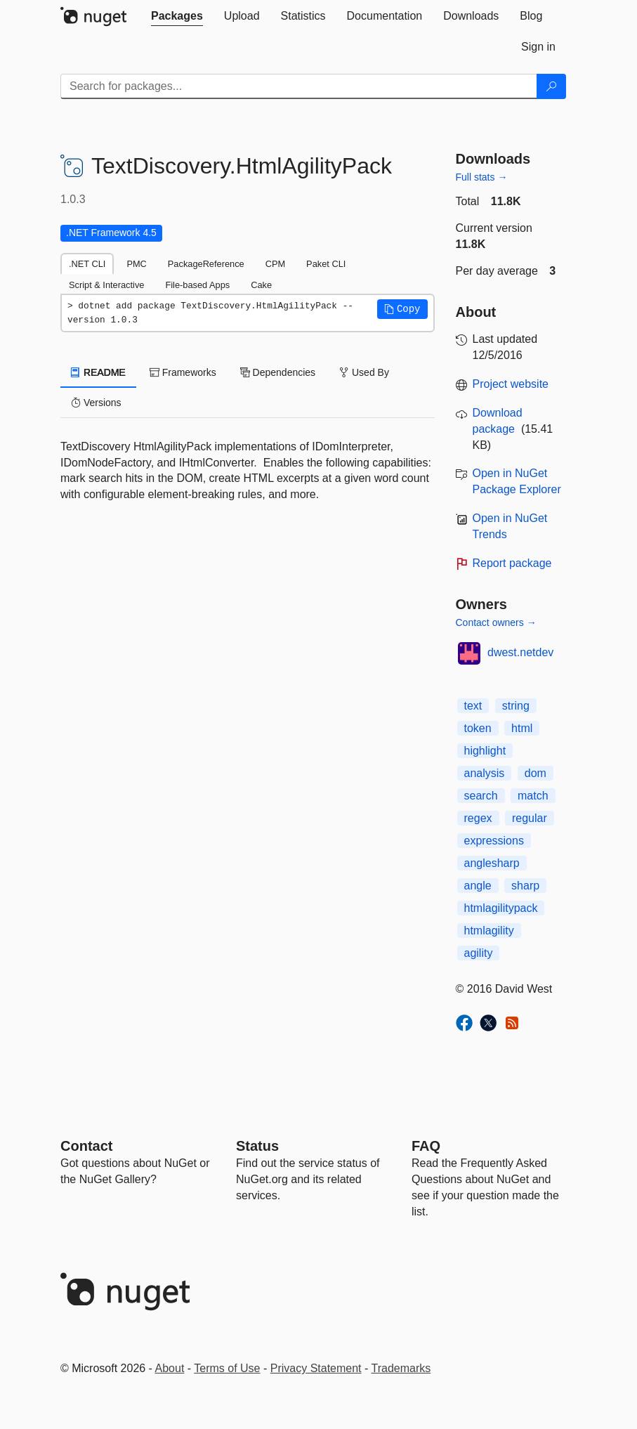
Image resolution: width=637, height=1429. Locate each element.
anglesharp (492, 863)
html (521, 728)
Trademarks (401, 1368)
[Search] (551, 86)
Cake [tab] (261, 285)
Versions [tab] (96, 403)
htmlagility (489, 931)
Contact (86, 1146)
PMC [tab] (136, 264)
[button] (402, 309)
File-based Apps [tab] (197, 285)
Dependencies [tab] (277, 372)
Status (257, 1146)
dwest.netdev (520, 652)
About (170, 1368)
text (473, 706)
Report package (512, 563)
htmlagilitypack (501, 908)
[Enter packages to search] (298, 86)
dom (535, 773)
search (481, 796)
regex (478, 818)
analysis (484, 773)
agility (478, 953)
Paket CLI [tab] (326, 264)
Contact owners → (496, 622)
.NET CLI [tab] (87, 264)
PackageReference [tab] (206, 264)
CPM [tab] (275, 264)
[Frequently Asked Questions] (426, 1146)
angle (478, 886)
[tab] (177, 16)
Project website (511, 384)
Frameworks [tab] (183, 372)
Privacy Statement (316, 1368)
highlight (485, 751)
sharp (525, 886)
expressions (494, 841)
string (516, 706)
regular (529, 818)
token (478, 728)
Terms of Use (227, 1368)
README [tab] (98, 372)
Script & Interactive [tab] (106, 285)
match (533, 796)
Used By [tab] (364, 372)
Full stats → (482, 177)
